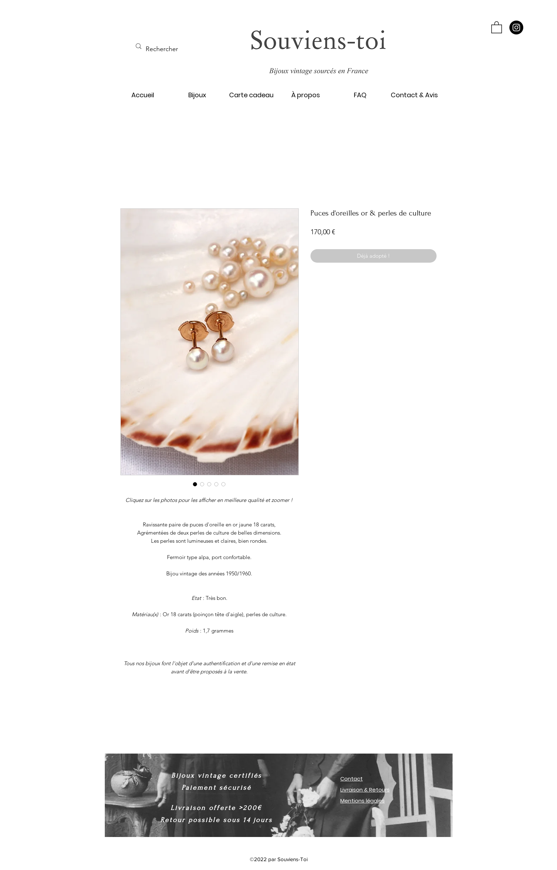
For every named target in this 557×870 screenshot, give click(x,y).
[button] (496, 27)
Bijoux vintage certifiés (216, 775)
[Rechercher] (162, 49)
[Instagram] (516, 27)
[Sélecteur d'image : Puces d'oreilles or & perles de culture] (195, 484)
